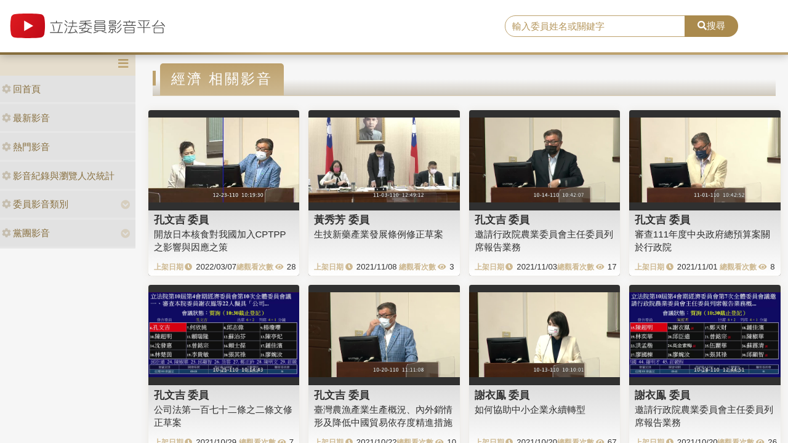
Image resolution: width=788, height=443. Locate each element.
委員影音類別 (35, 204)
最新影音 (26, 118)
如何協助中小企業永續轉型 (530, 409)
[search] (595, 26)
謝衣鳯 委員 (502, 395)
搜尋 (711, 25)
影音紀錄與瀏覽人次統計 (58, 175)
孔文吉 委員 (181, 219)
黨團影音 (26, 233)
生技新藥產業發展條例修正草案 (378, 234)
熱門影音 (26, 147)
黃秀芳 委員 (341, 219)
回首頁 (21, 89)
